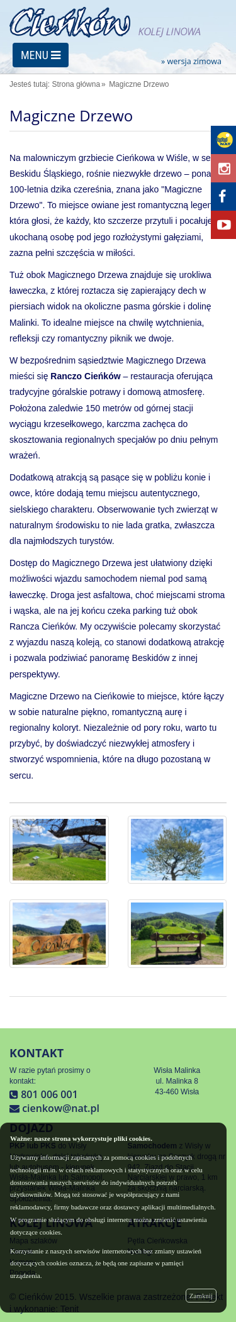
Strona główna (76, 84)
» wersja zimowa (191, 62)
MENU (40, 55)
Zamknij (201, 1295)
